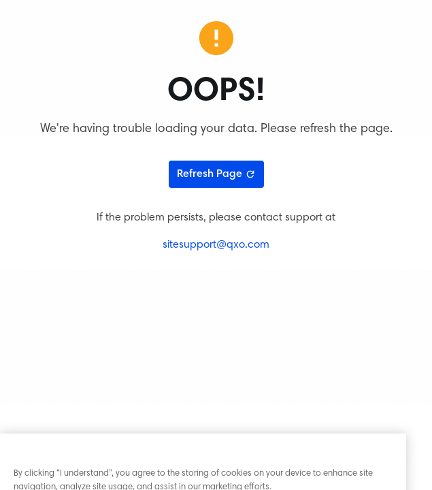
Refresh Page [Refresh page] (216, 174)
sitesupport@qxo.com (216, 245)
